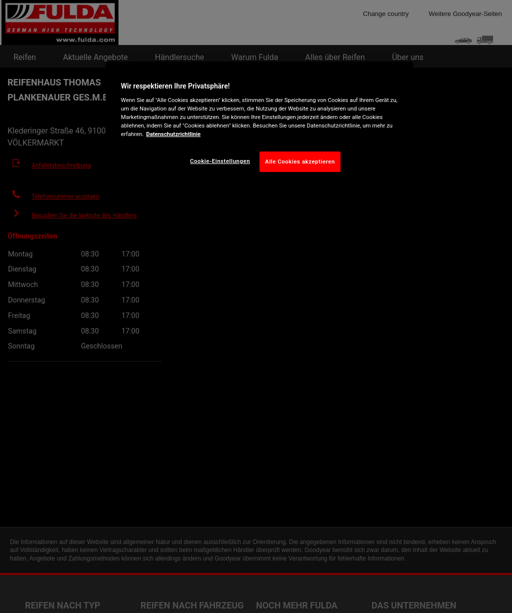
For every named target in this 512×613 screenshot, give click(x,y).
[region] (259, 125)
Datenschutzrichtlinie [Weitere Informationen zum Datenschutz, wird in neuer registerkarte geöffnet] (173, 134)
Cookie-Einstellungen (220, 161)
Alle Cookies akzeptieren (300, 161)
